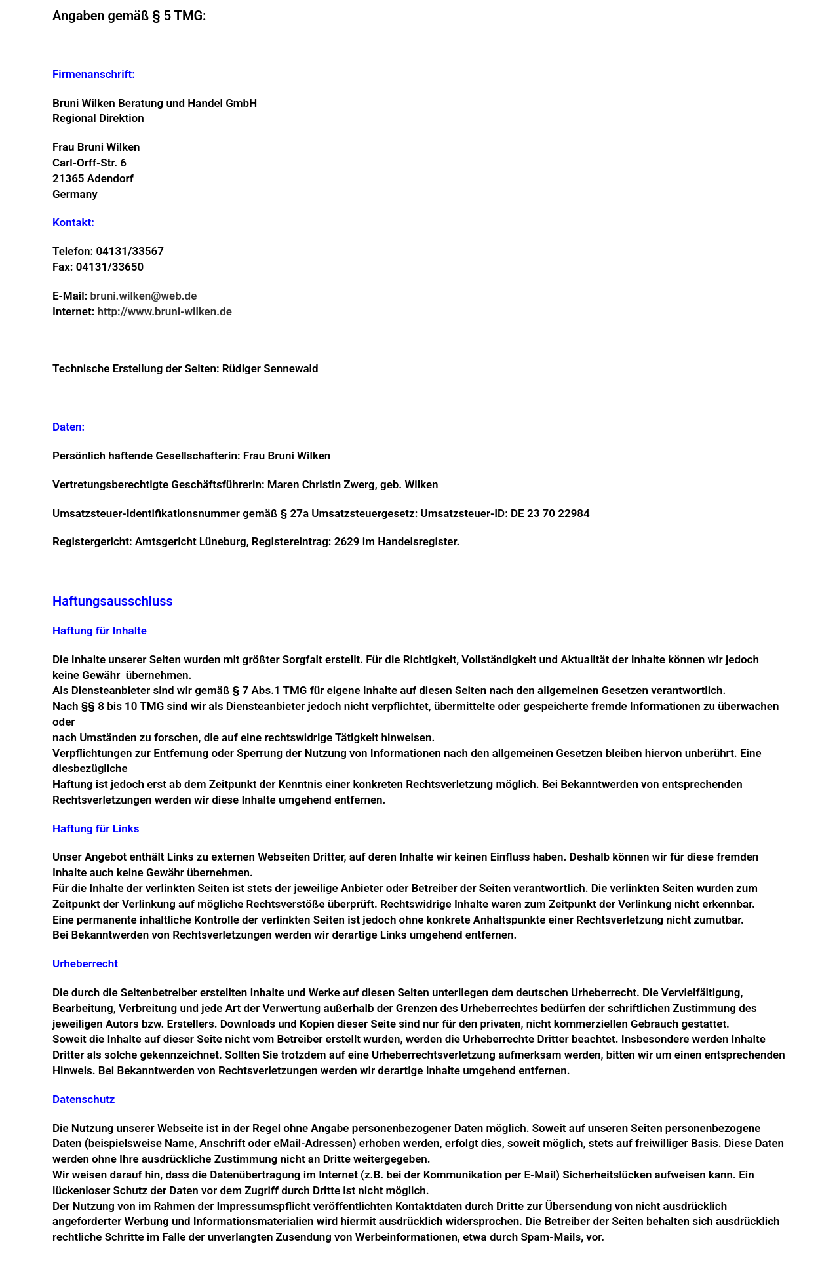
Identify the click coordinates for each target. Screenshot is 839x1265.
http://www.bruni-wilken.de (165, 311)
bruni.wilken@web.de (143, 295)
